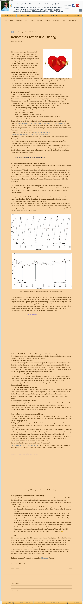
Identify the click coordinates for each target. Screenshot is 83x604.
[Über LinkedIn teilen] (20, 563)
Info (26, 20)
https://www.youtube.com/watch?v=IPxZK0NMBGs (25, 315)
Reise (11, 20)
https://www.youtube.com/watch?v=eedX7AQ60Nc (24, 454)
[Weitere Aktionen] (71, 32)
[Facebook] (73, 5)
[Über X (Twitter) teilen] (16, 563)
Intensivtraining (72, 20)
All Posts (5, 20)
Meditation (47, 20)
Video (64, 20)
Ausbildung (19, 20)
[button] (80, 9)
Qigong (31, 20)
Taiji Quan (39, 20)
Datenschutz (66, 8)
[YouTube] (77, 5)
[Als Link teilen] (24, 563)
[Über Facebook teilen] (12, 563)
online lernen (56, 20)
